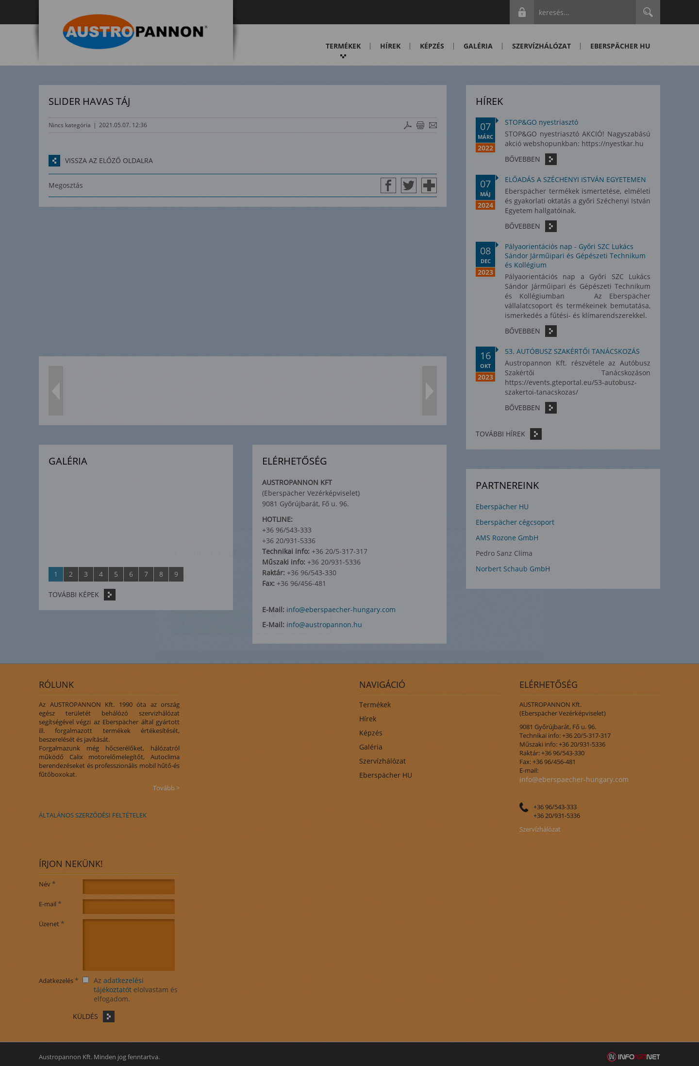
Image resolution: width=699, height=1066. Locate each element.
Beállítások (292, 564)
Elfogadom (210, 564)
